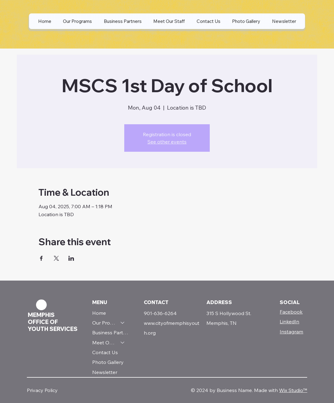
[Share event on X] (56, 258)
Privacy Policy (42, 390)
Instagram (291, 332)
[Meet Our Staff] (122, 342)
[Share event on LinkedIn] (71, 258)
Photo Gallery (108, 362)
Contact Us (105, 352)
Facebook (291, 312)
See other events (167, 142)
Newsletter (104, 372)
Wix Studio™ (293, 390)
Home (99, 313)
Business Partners (111, 332)
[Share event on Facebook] (41, 258)
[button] (77, 21)
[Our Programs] (122, 323)
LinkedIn (289, 321)
